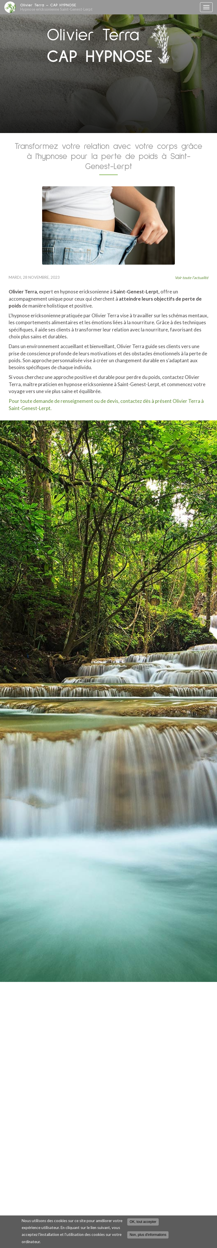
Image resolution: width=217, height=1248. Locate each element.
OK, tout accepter (143, 1222)
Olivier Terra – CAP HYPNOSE (108, 7)
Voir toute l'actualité (191, 277)
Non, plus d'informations (148, 1235)
